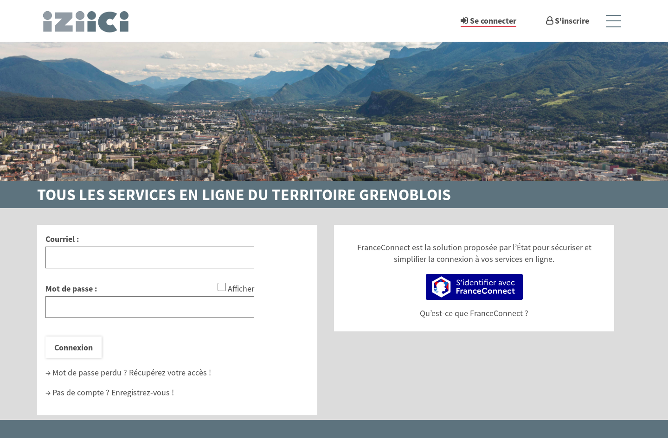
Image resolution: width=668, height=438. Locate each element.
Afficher (241, 288)
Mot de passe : (71, 288)
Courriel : (62, 239)
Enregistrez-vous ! (142, 392)
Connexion (73, 347)
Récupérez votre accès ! (170, 372)
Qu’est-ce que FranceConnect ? (474, 313)
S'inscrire (572, 20)
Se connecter (493, 20)
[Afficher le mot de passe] (222, 287)
